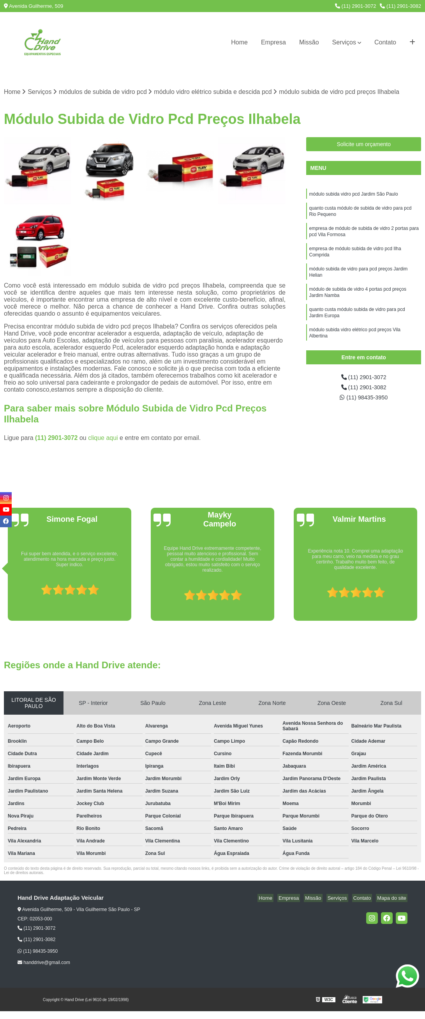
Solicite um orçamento (364, 145)
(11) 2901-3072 (355, 6)
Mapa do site (392, 898)
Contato (385, 42)
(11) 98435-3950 (363, 400)
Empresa (273, 42)
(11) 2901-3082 (400, 6)
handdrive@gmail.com (44, 963)
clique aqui (103, 438)
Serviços (344, 42)
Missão (309, 42)
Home (239, 42)
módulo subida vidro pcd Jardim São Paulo (353, 195)
